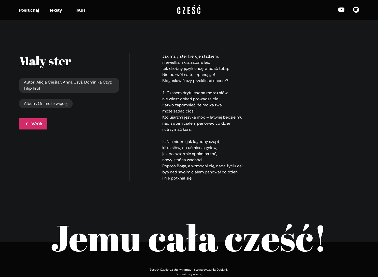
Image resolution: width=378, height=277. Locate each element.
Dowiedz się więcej (189, 274)
